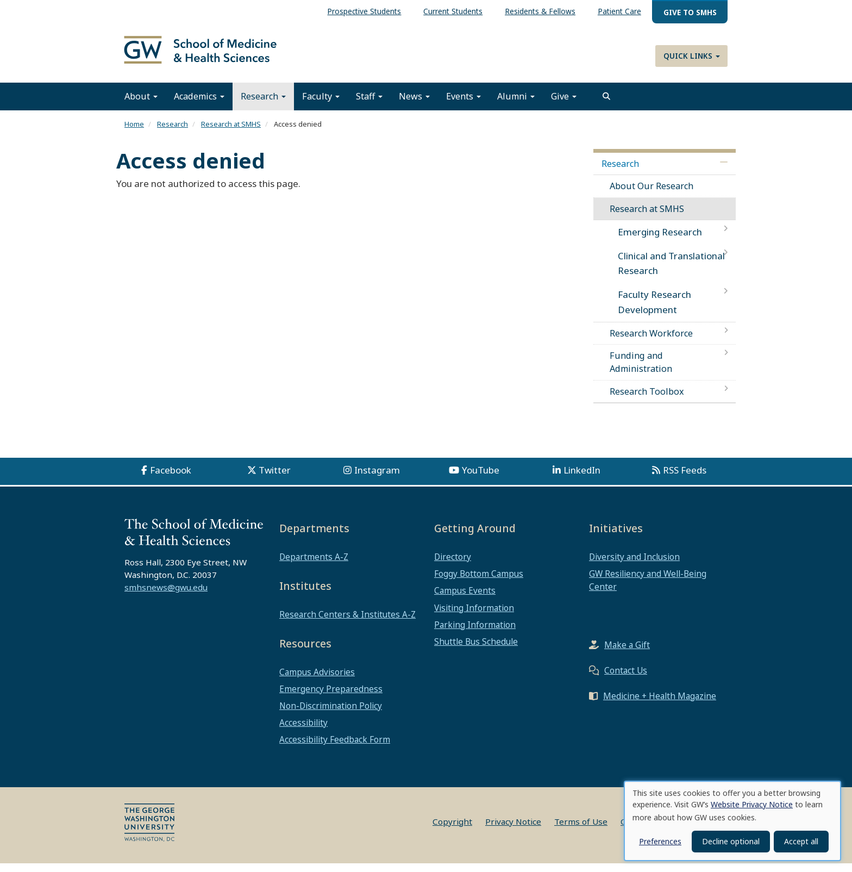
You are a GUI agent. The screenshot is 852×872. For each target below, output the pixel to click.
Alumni (516, 105)
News (414, 105)
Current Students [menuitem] (453, 11)
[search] (606, 105)
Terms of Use (580, 830)
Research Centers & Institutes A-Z (347, 623)
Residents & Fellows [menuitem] (540, 11)
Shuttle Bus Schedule (476, 650)
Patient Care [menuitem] (619, 11)
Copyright (452, 830)
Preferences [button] (660, 841)
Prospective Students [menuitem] (364, 11)
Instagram (377, 478)
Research (263, 105)
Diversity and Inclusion (634, 565)
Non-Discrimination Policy (330, 714)
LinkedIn (581, 478)
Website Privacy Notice (752, 804)
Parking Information (475, 633)
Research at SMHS (231, 133)
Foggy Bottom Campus (478, 582)
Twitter (275, 478)
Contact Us (625, 679)
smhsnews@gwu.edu (166, 595)
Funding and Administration (641, 370)
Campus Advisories (317, 680)
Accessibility (303, 731)
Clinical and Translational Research (671, 271)
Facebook (170, 478)
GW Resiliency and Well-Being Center (647, 589)
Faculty (321, 105)
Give (564, 105)
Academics (199, 105)
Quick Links (691, 56)
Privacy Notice (513, 830)
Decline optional (731, 841)
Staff (369, 105)
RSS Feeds (684, 478)
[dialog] (732, 821)
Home (134, 133)
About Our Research (651, 195)
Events (463, 105)
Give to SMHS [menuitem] (690, 12)
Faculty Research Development (654, 310)
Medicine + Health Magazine (659, 704)
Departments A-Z (313, 565)
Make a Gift (627, 653)
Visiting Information (474, 616)
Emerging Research (660, 240)
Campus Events (465, 599)
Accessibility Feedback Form (334, 748)
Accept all (801, 841)
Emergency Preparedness (331, 697)
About (141, 105)
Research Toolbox (647, 400)
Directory (452, 565)
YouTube (480, 478)
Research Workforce (651, 342)
